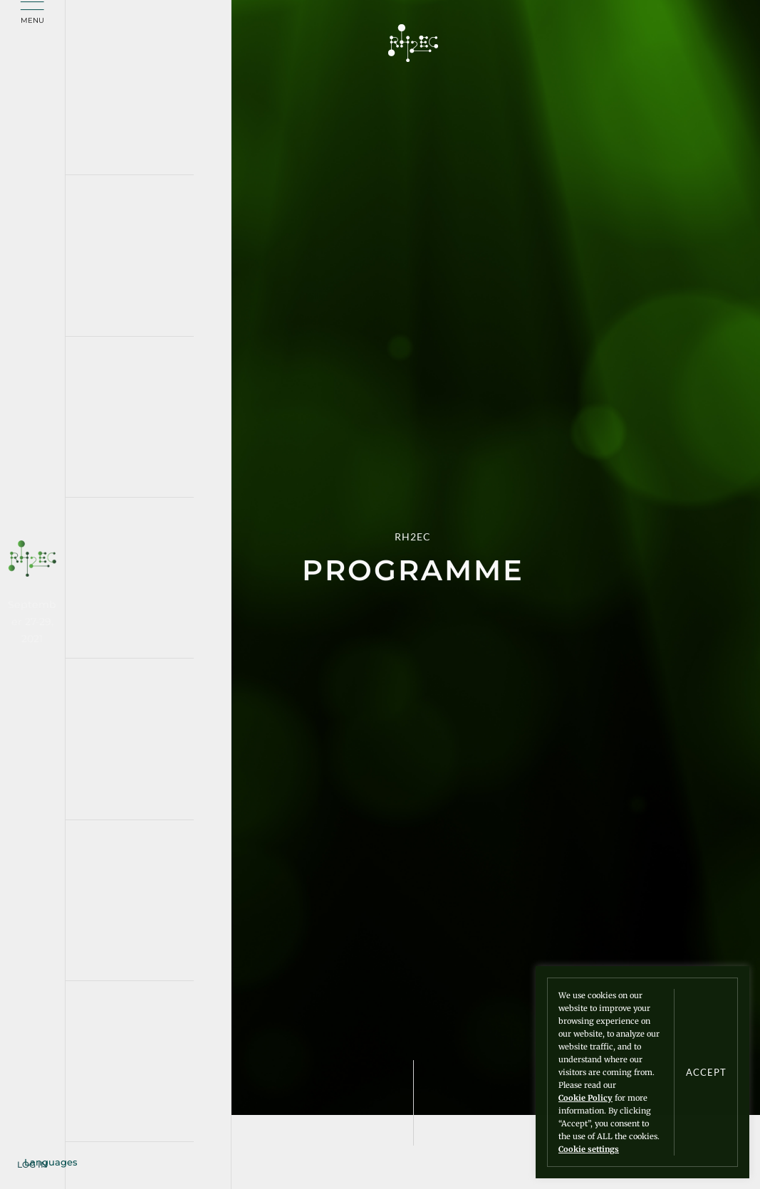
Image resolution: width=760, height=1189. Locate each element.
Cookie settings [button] (588, 1149)
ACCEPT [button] (706, 1072)
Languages (51, 1162)
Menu (32, 21)
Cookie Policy (585, 1098)
